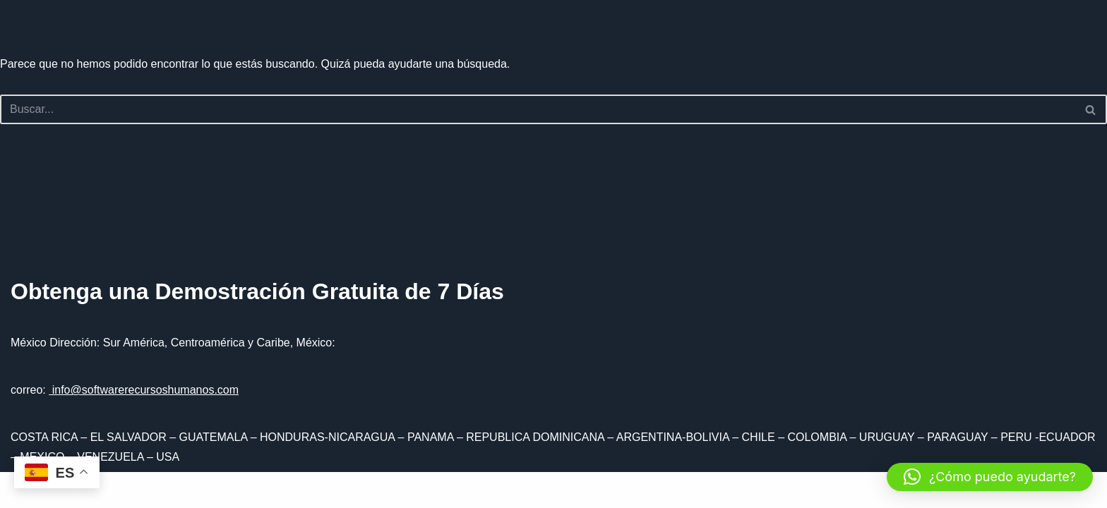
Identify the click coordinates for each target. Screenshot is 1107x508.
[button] (990, 477)
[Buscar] (537, 109)
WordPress (173, 490)
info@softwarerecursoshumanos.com (144, 390)
